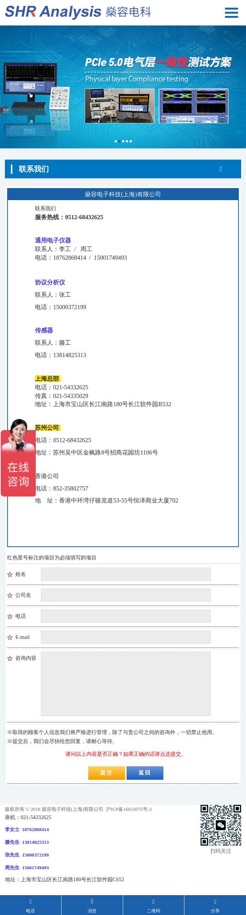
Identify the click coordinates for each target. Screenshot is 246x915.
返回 (145, 773)
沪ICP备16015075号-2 (128, 809)
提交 (106, 773)
